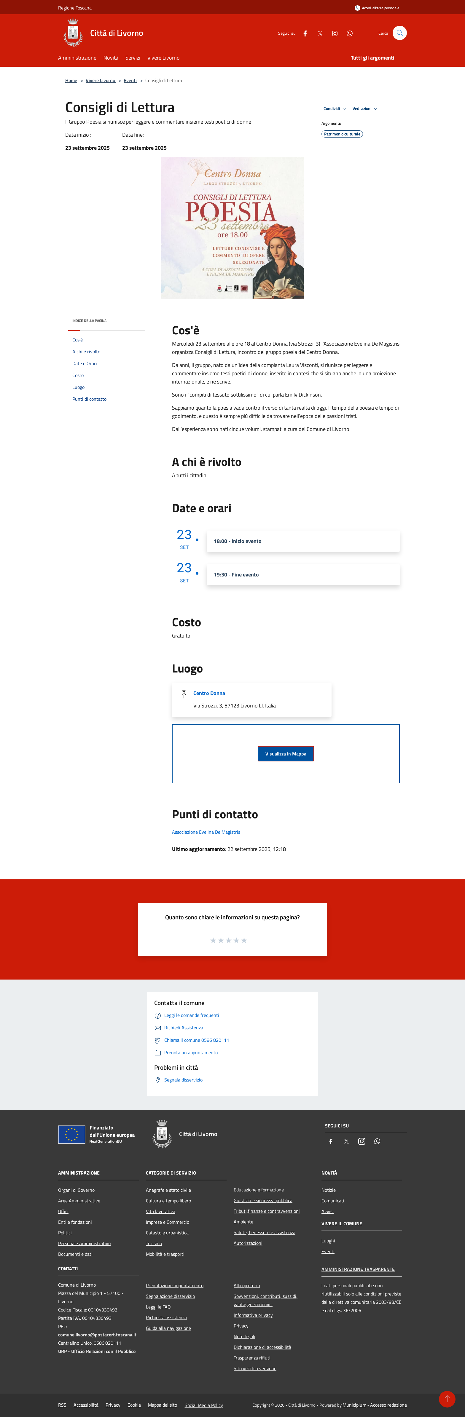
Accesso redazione (388, 1404)
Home (71, 80)
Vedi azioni (366, 108)
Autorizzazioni (248, 1243)
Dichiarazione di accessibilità (262, 1347)
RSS (62, 1404)
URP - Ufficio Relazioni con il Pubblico (97, 1351)
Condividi (336, 108)
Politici (65, 1232)
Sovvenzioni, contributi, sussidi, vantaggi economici (265, 1300)
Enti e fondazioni (75, 1222)
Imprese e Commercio (167, 1222)
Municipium (354, 1404)
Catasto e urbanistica (167, 1232)
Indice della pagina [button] (89, 320)
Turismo (154, 1243)
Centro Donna (209, 693)
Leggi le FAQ (158, 1306)
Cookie (134, 1404)
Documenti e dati (75, 1254)
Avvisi (327, 1211)
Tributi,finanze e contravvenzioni (267, 1211)
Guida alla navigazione (168, 1328)
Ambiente (243, 1221)
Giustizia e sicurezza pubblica (263, 1200)
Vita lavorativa (160, 1211)
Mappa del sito (162, 1404)
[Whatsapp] (347, 33)
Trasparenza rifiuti (252, 1357)
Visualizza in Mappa (285, 753)
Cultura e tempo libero (168, 1200)
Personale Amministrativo (84, 1243)
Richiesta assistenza (166, 1317)
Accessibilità (86, 1404)
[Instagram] (332, 33)
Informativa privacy (253, 1315)
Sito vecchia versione (255, 1368)
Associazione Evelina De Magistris (206, 831)
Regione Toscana (75, 7)
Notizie (328, 1190)
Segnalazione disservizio (170, 1296)
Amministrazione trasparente (358, 1269)
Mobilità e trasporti (165, 1254)
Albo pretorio (247, 1285)
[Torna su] (447, 1399)
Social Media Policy (204, 1405)
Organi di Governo (76, 1190)
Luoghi (328, 1240)
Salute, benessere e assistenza (264, 1232)
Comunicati (332, 1200)
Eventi (130, 80)
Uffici (63, 1211)
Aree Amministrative (79, 1200)
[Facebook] (302, 33)
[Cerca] (400, 33)
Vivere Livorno (101, 80)
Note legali (244, 1336)
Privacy (241, 1325)
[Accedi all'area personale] (377, 8)
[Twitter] (317, 33)
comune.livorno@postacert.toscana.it (97, 1334)
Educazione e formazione (259, 1189)
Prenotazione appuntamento (174, 1285)
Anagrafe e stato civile (168, 1190)
